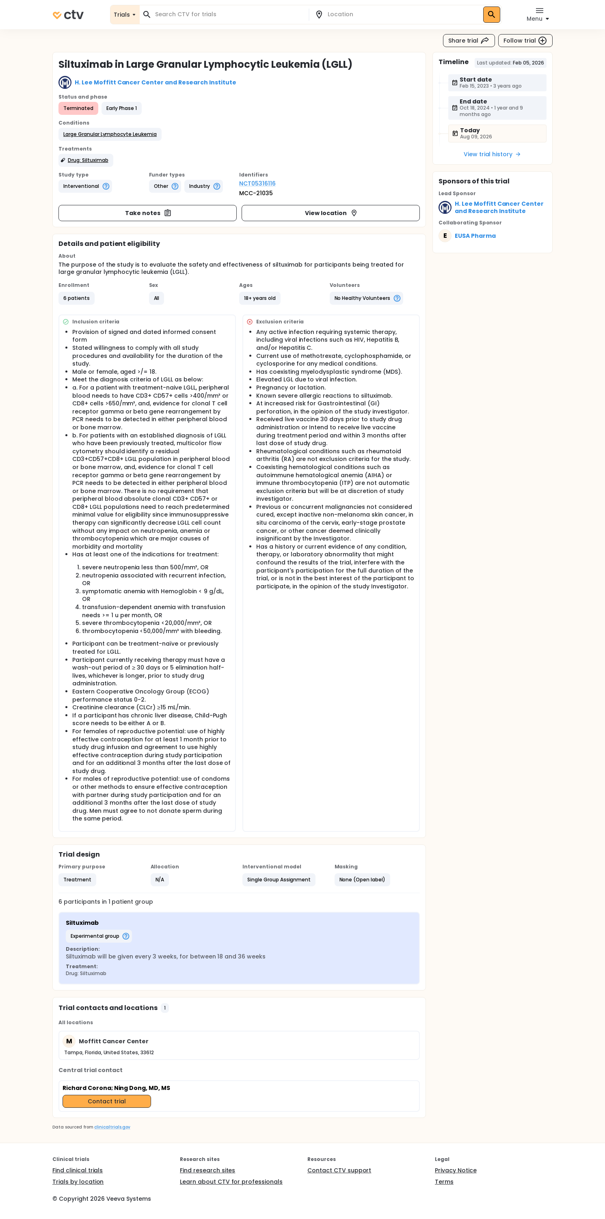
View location (331, 213)
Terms (444, 1181)
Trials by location (78, 1181)
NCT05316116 (257, 183)
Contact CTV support (339, 1170)
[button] (110, 134)
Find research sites (207, 1170)
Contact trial (107, 1101)
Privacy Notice (456, 1170)
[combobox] (229, 14)
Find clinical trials (77, 1170)
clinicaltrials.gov (112, 1127)
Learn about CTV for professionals (231, 1181)
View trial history (492, 154)
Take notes (148, 213)
